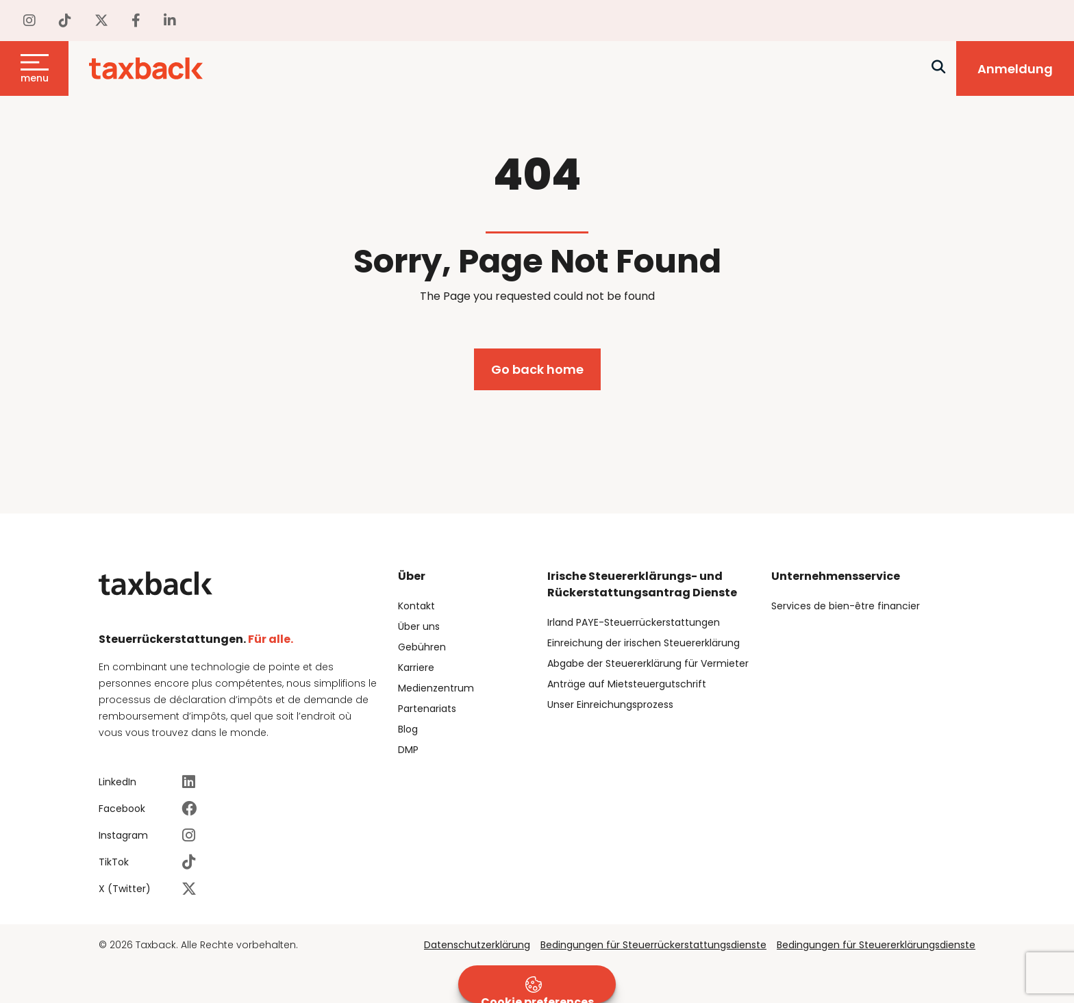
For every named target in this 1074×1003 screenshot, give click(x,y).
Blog (408, 729)
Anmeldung (1015, 68)
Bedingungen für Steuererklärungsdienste (876, 945)
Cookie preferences (537, 989)
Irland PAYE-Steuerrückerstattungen (633, 622)
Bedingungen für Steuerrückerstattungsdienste (653, 945)
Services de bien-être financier (845, 606)
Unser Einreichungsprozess (610, 704)
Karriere (416, 667)
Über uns (419, 626)
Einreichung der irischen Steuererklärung (643, 643)
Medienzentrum (436, 688)
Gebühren (422, 647)
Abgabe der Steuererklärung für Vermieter (648, 663)
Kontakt (416, 606)
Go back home (537, 369)
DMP (408, 750)
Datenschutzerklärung (477, 945)
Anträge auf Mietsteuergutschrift (626, 684)
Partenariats (427, 708)
